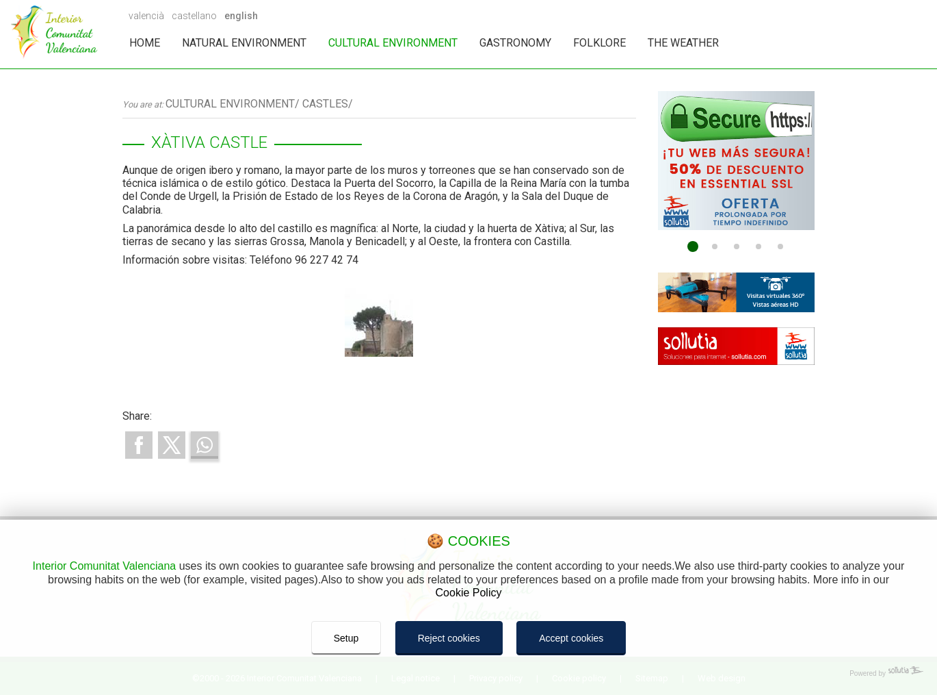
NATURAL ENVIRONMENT (244, 42)
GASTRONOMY (515, 42)
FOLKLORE (599, 42)
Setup (346, 638)
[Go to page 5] (780, 246)
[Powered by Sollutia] (468, 673)
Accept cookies (571, 638)
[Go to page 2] (714, 246)
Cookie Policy (469, 592)
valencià (146, 15)
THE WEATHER (683, 42)
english (241, 15)
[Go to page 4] (758, 246)
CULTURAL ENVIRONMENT (393, 42)
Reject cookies (449, 638)
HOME (144, 42)
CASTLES (325, 103)
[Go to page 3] (736, 246)
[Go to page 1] (692, 246)
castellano (194, 15)
